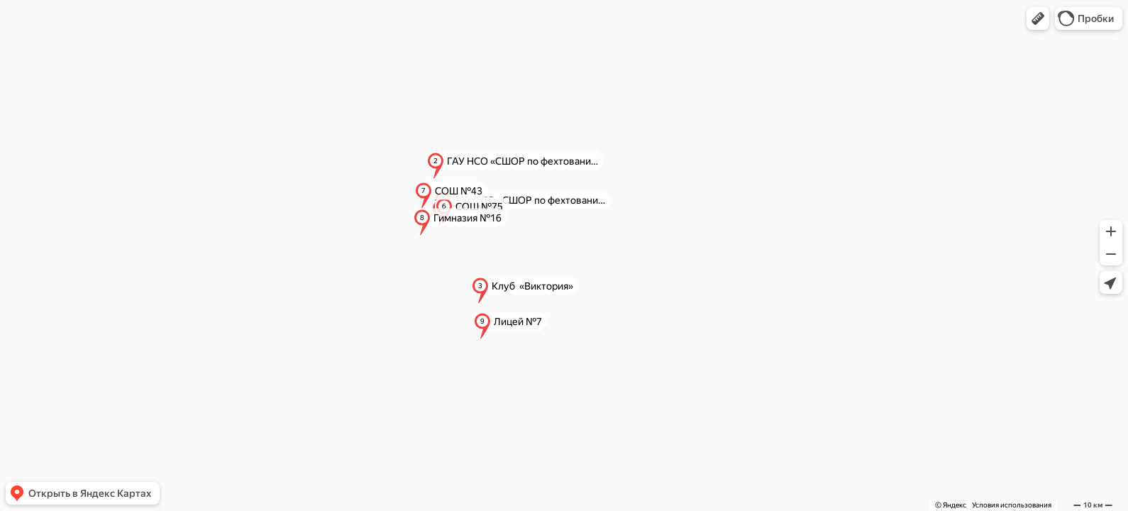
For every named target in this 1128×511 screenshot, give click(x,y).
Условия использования (1011, 505)
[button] (1038, 18)
